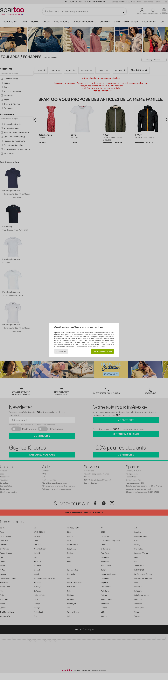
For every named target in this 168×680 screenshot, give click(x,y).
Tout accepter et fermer (102, 351)
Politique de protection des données (91, 346)
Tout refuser (61, 351)
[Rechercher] (122, 11)
